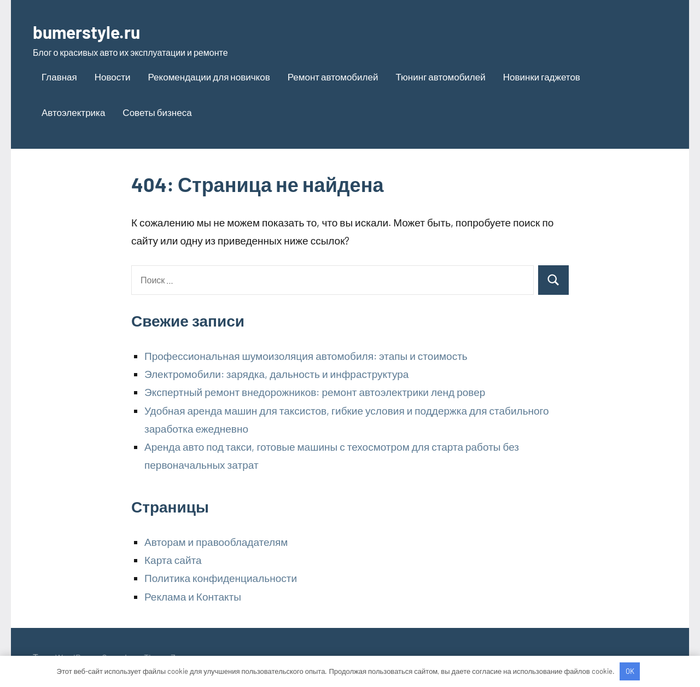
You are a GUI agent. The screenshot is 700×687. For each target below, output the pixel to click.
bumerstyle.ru (94, 31)
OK (630, 671)
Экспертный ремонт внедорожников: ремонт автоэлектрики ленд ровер (314, 392)
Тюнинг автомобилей (440, 76)
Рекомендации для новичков (209, 76)
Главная (59, 76)
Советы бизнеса (156, 112)
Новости (113, 76)
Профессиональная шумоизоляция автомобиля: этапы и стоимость (306, 356)
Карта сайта (173, 560)
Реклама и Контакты (192, 596)
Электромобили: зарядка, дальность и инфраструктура (276, 374)
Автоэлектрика (73, 112)
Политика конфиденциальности (220, 578)
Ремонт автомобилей (333, 76)
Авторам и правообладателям (216, 541)
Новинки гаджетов (541, 76)
